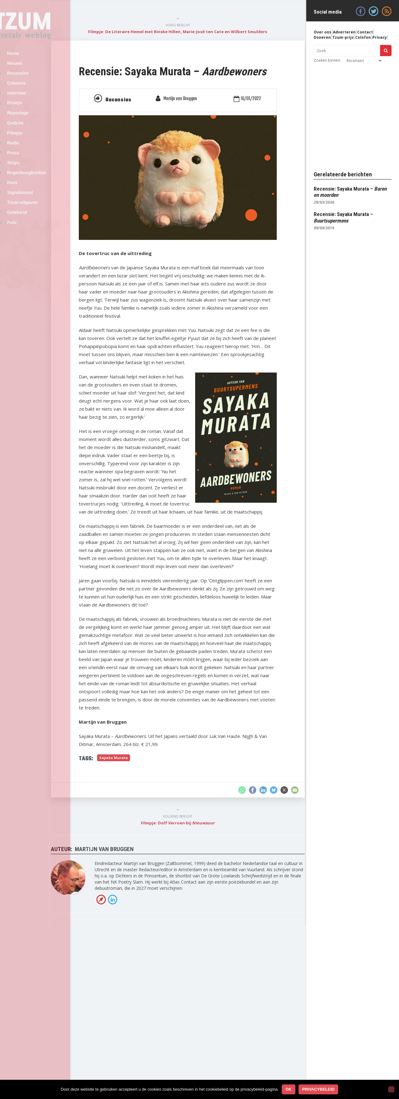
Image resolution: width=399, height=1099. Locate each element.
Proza (27, 171)
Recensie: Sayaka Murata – (343, 217)
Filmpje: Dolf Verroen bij (195, 963)
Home (27, 53)
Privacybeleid (318, 1089)
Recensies (31, 77)
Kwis (26, 206)
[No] (391, 1089)
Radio (27, 159)
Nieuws (28, 65)
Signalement (34, 218)
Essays (28, 112)
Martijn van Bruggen (197, 124)
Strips (27, 183)
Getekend (31, 242)
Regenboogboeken (40, 194)
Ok (288, 1089)
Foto (25, 254)
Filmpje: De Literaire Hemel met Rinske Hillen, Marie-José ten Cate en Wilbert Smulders (195, 34)
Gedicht (29, 136)
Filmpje (28, 147)
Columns (30, 88)
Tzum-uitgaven (36, 230)
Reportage (31, 124)
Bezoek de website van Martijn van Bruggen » (135, 1046)
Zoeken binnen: (327, 60)
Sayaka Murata (155, 897)
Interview (30, 100)
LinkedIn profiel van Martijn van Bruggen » (146, 1046)
